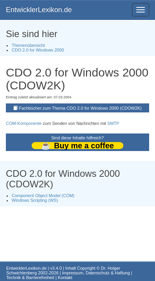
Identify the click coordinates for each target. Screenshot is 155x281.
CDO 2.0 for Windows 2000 (38, 50)
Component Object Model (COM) (43, 195)
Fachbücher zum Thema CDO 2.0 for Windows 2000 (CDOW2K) (80, 108)
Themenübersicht (28, 45)
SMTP (113, 123)
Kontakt (65, 277)
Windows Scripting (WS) (35, 200)
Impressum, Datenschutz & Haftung (96, 272)
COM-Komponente (24, 123)
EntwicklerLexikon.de (39, 10)
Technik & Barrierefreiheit (30, 277)
